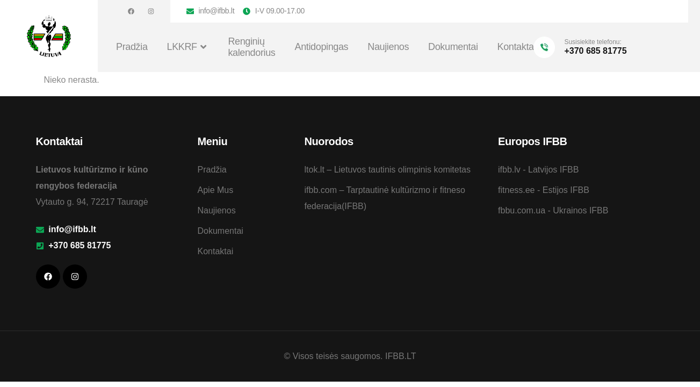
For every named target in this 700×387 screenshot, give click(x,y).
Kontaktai (516, 46)
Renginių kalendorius (251, 47)
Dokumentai (453, 46)
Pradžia (132, 46)
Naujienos (388, 46)
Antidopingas (322, 46)
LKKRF (188, 47)
